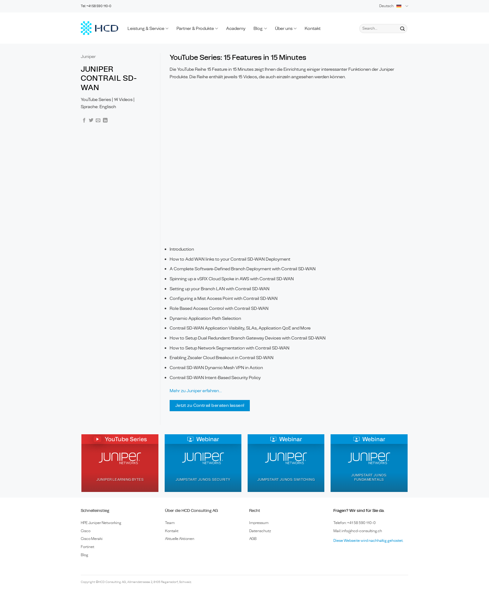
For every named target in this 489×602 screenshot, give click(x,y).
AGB (253, 538)
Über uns (286, 29)
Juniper (88, 57)
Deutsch (393, 6)
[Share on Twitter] (91, 120)
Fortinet (87, 546)
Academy (235, 28)
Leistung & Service (148, 29)
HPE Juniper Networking (101, 522)
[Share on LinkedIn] (105, 120)
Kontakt (313, 28)
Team (170, 522)
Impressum (259, 522)
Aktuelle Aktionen (179, 538)
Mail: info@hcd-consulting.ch (357, 530)
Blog (260, 29)
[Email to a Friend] (98, 120)
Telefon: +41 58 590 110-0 (354, 522)
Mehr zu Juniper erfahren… (196, 391)
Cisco (85, 530)
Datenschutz (260, 530)
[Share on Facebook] (84, 120)
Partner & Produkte (197, 29)
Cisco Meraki (92, 538)
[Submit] (402, 28)
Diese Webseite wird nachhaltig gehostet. (368, 540)
